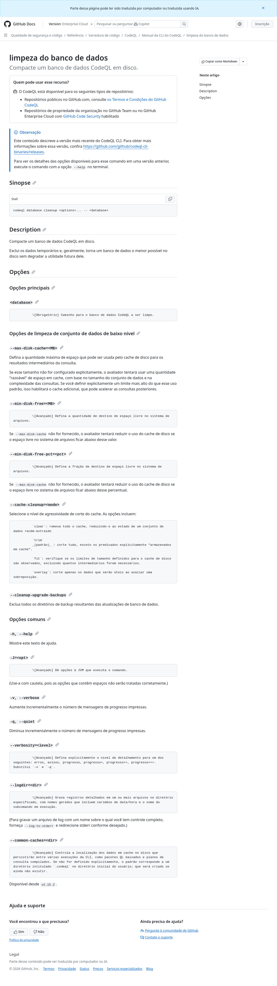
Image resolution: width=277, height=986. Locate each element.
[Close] (263, 7)
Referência (75, 35)
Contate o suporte (156, 937)
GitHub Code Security (81, 116)
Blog (149, 968)
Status (84, 968)
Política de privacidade (24, 940)
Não (38, 931)
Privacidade (67, 968)
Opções (22, 272)
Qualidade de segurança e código (36, 35)
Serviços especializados (124, 968)
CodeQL (131, 35)
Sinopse (22, 182)
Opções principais (32, 288)
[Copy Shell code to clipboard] (170, 199)
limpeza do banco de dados (208, 35)
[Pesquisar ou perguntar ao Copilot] (141, 24)
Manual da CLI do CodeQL (161, 35)
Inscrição (262, 24)
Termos (49, 968)
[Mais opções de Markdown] (243, 61)
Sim (19, 931)
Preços (98, 968)
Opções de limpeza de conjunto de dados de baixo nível (74, 333)
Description (27, 229)
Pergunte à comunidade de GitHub (169, 930)
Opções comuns (30, 619)
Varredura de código (104, 35)
